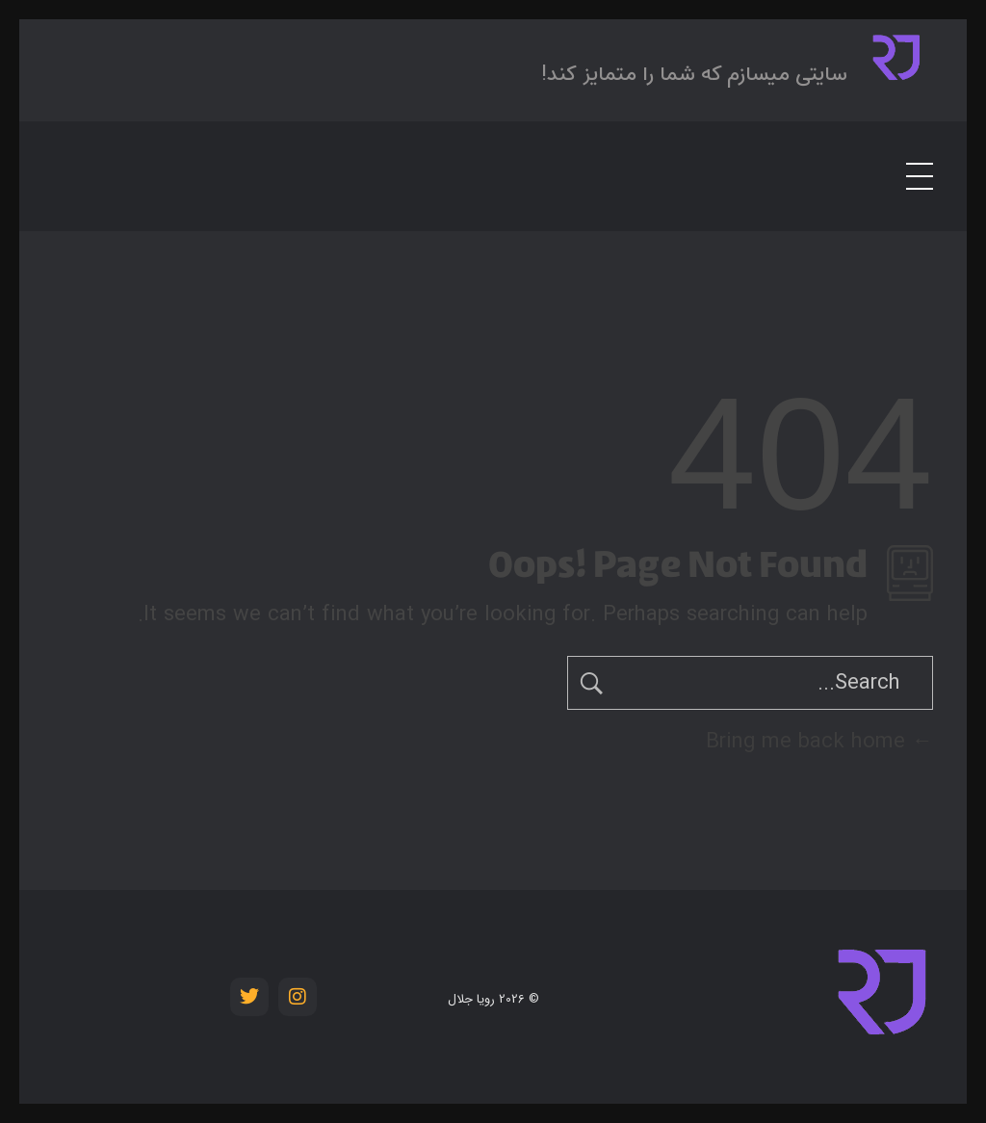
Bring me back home (819, 741)
